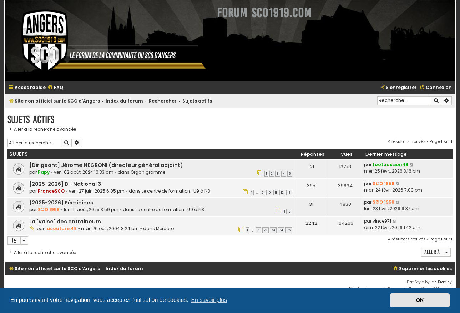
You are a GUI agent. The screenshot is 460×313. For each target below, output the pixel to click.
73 (273, 230)
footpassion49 (390, 165)
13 (289, 192)
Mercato (165, 228)
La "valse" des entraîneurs (65, 221)
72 (265, 230)
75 (289, 230)
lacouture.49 (61, 228)
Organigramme (148, 172)
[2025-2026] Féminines (61, 202)
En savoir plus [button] (209, 300)
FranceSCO (51, 191)
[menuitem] (55, 88)
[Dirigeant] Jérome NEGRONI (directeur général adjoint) (106, 165)
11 (276, 192)
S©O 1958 (383, 183)
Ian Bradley (441, 282)
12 (282, 192)
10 (269, 192)
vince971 (382, 221)
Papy (44, 172)
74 (281, 230)
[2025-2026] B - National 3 (65, 184)
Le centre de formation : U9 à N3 (176, 191)
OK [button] (420, 300)
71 (258, 230)
